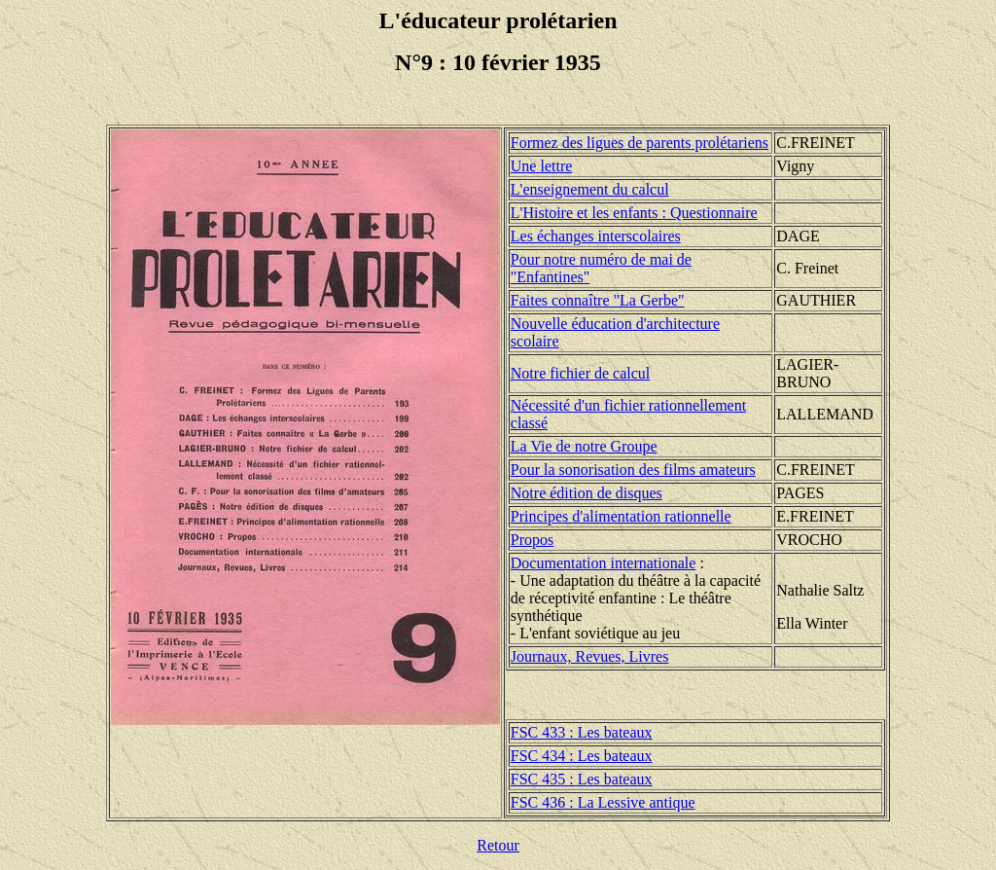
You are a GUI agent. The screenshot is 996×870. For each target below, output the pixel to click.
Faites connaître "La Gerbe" (598, 300)
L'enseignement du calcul (590, 189)
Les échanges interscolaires (596, 236)
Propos (532, 539)
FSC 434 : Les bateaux (582, 755)
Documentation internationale (603, 563)
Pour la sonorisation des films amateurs (633, 469)
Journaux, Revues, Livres (590, 656)
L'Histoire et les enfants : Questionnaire (634, 212)
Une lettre (542, 166)
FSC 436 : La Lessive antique (603, 802)
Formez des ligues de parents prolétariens (639, 142)
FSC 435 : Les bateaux (582, 779)
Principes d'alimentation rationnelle (621, 516)
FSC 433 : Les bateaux (582, 732)
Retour (498, 845)
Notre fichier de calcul (580, 373)
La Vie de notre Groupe (584, 446)
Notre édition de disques (586, 493)
